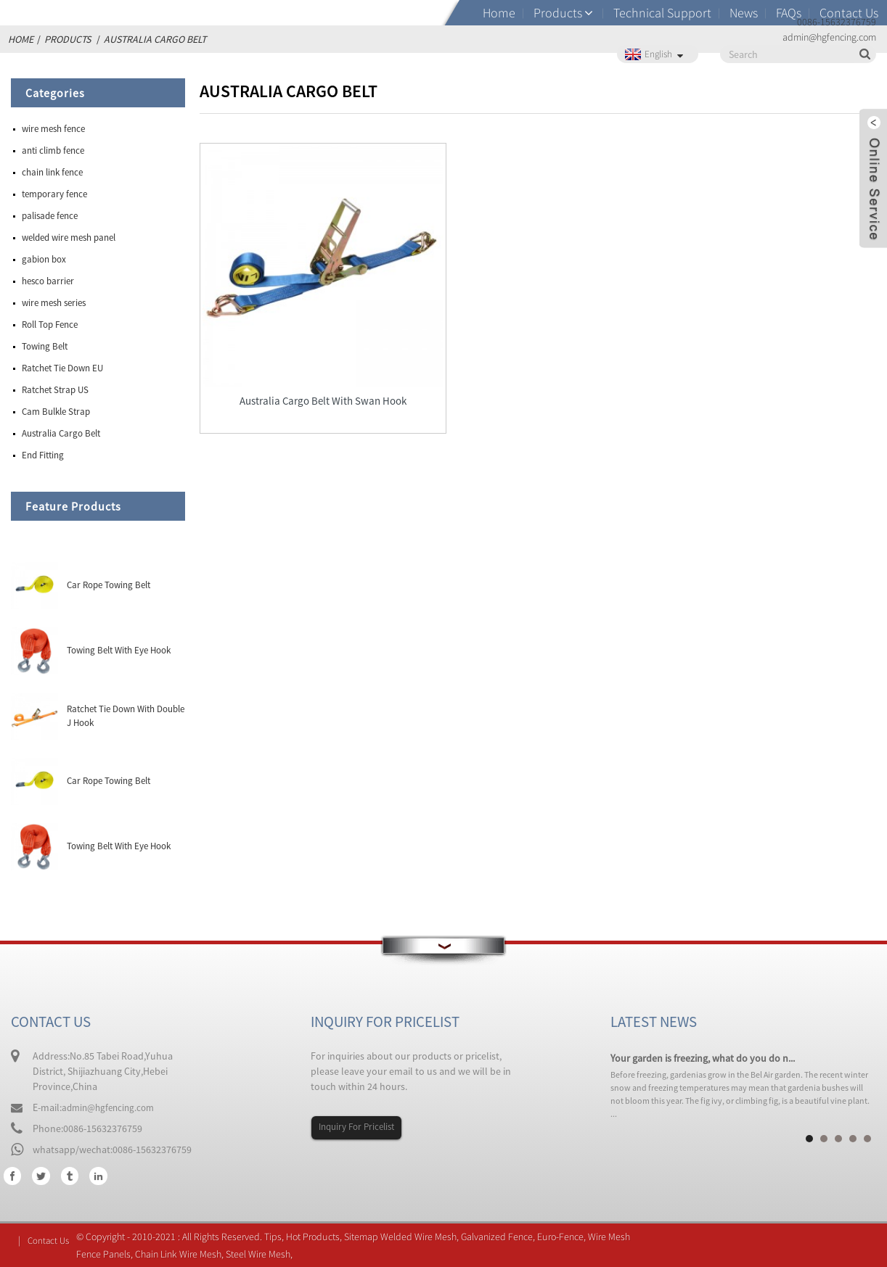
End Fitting (43, 455)
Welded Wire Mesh (421, 1236)
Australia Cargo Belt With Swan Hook (309, 382)
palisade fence (50, 216)
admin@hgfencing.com (111, 1107)
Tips (276, 1236)
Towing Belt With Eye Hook (119, 650)
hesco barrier (48, 281)
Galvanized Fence (500, 1236)
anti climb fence (53, 150)
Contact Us (848, 12)
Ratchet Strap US (55, 390)
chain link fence (52, 172)
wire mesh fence (53, 129)
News (743, 12)
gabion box (44, 259)
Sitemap (364, 1236)
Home (499, 12)
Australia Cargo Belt (61, 433)
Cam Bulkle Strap (56, 411)
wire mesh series (54, 303)
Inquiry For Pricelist (361, 1127)
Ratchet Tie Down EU (62, 368)
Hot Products (316, 1236)
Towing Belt (45, 346)
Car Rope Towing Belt (108, 585)
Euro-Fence (563, 1236)
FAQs (788, 12)
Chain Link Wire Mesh (181, 1253)
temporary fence (54, 194)
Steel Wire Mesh (261, 1253)
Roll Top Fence (50, 324)
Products (558, 12)
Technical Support (662, 12)
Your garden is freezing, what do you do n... (702, 1058)
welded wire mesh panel (68, 237)
